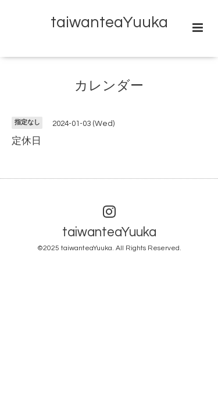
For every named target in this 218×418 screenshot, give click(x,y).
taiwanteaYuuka (109, 23)
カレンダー (109, 86)
